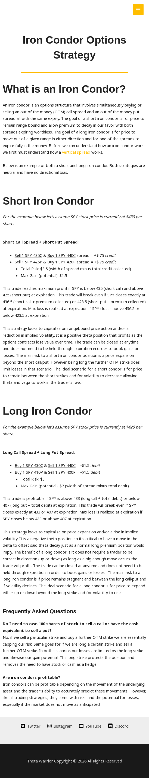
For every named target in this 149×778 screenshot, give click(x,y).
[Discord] (118, 726)
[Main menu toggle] (138, 9)
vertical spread (75, 152)
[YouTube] (90, 726)
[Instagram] (59, 726)
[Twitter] (30, 726)
